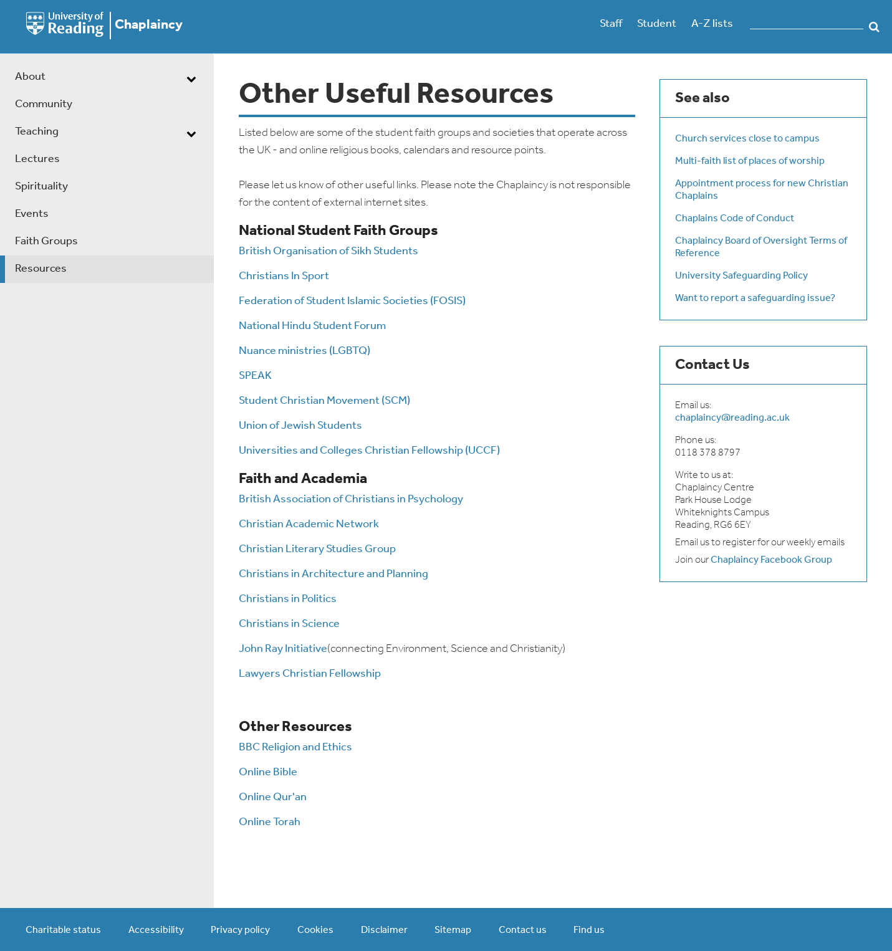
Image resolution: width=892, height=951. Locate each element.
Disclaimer (384, 930)
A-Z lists (712, 24)
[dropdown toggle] (191, 78)
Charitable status (63, 930)
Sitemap (452, 930)
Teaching (37, 132)
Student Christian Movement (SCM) (324, 401)
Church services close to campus (747, 139)
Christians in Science (289, 624)
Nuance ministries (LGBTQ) (304, 351)
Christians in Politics (288, 599)
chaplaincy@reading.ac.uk (732, 418)
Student (656, 24)
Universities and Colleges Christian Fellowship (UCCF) (369, 451)
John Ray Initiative (283, 649)
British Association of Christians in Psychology (351, 499)
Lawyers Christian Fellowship (310, 674)
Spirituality (41, 187)
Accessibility (156, 930)
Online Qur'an (273, 797)
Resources (41, 269)
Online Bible (268, 772)
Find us (589, 930)
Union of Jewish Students (300, 426)
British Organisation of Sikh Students (328, 251)
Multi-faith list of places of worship (750, 161)
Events (32, 214)
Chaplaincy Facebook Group (771, 560)
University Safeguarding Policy (741, 276)
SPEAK (255, 376)
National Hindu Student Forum (312, 326)
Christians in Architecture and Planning (333, 574)
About (30, 77)
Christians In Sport (284, 276)
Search (874, 26)
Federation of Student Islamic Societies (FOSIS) (352, 301)
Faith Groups (46, 241)
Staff (611, 24)
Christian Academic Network (309, 524)
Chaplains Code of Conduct (734, 219)
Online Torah (269, 822)
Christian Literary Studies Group (317, 549)
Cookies (315, 930)
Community (43, 104)
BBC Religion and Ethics (295, 747)
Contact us (523, 930)
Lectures (37, 159)
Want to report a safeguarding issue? (755, 298)
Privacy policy (240, 930)
